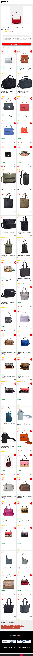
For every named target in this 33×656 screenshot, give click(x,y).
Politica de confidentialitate (17, 647)
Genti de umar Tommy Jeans (18, 625)
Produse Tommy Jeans (6, 627)
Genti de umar (16, 627)
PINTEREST (19, 635)
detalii (15, 70)
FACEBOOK (13, 635)
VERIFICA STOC (16, 44)
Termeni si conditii (6, 647)
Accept (21, 655)
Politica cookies (26, 647)
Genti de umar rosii (6, 625)
